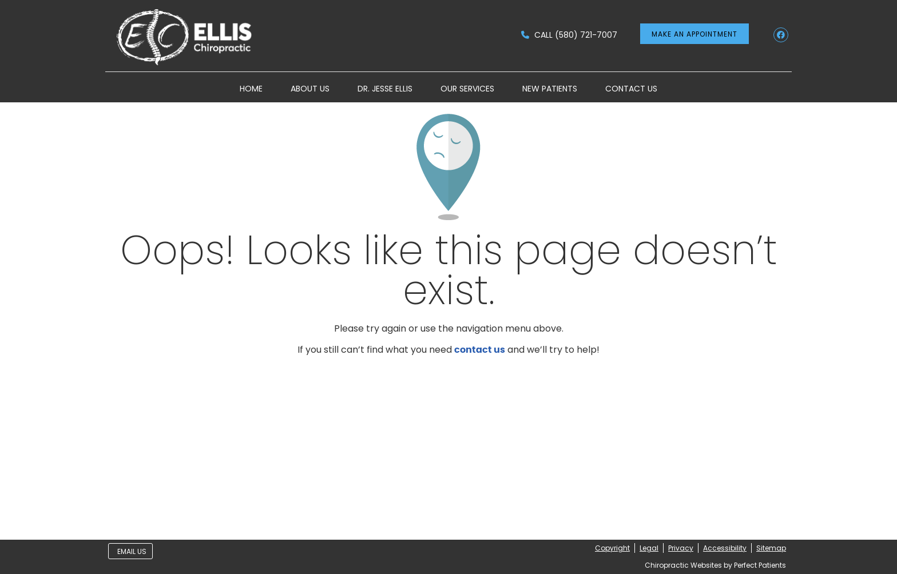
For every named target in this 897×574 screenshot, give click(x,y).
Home (251, 88)
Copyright (612, 548)
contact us (479, 349)
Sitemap (771, 548)
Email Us (131, 551)
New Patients (549, 88)
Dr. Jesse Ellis (385, 88)
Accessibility (725, 548)
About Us (310, 88)
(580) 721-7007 (586, 35)
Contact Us (631, 88)
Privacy (680, 548)
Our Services (467, 88)
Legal (649, 548)
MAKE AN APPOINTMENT (694, 34)
